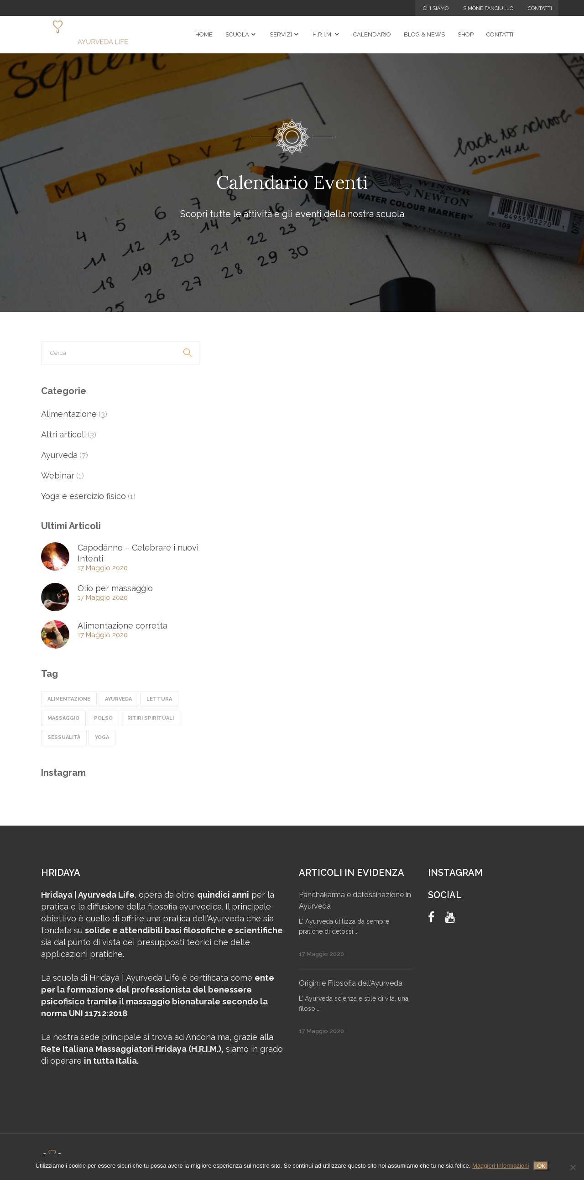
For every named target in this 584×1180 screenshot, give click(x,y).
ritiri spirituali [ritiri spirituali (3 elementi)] (150, 718)
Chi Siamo (435, 8)
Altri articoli (63, 434)
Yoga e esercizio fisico (83, 496)
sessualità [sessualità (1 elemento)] (63, 737)
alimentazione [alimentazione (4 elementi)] (68, 699)
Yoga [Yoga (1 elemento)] (102, 737)
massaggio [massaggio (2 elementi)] (63, 718)
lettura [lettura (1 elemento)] (159, 699)
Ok (541, 1165)
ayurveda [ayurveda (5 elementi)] (118, 699)
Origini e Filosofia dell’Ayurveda (350, 983)
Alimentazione (69, 414)
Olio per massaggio (115, 588)
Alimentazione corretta (122, 625)
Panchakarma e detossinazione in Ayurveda (355, 900)
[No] (572, 1167)
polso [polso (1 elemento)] (103, 718)
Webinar (57, 475)
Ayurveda (59, 455)
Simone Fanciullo (488, 8)
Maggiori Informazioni (500, 1165)
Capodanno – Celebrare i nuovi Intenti (138, 553)
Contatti (540, 8)
